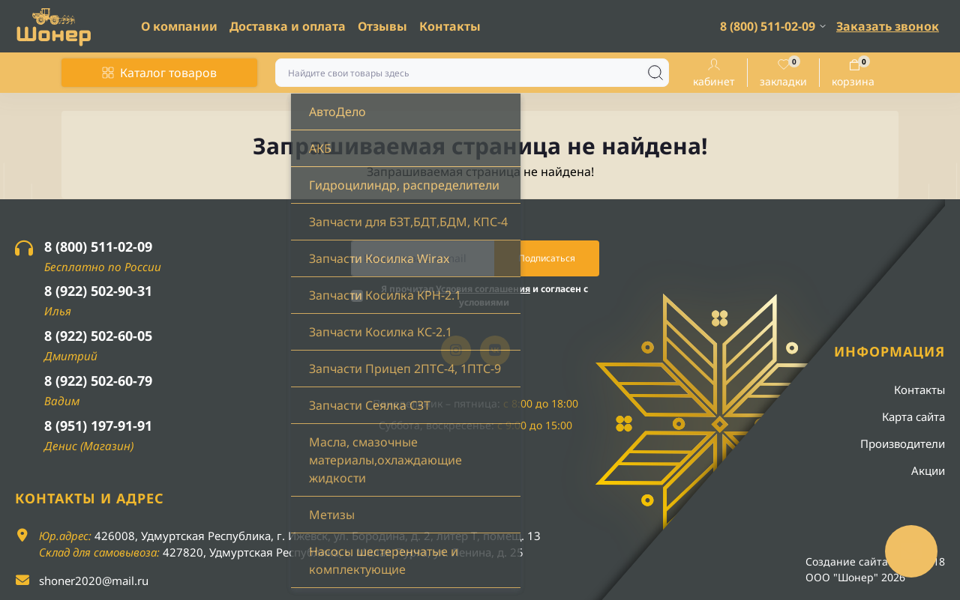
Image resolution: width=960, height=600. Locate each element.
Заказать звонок (887, 26)
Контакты (450, 26)
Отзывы (382, 26)
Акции (928, 470)
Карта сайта (913, 416)
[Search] (655, 72)
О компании (179, 26)
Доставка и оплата (288, 26)
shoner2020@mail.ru (93, 580)
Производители (902, 443)
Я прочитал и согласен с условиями (484, 295)
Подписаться (546, 258)
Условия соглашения (483, 288)
